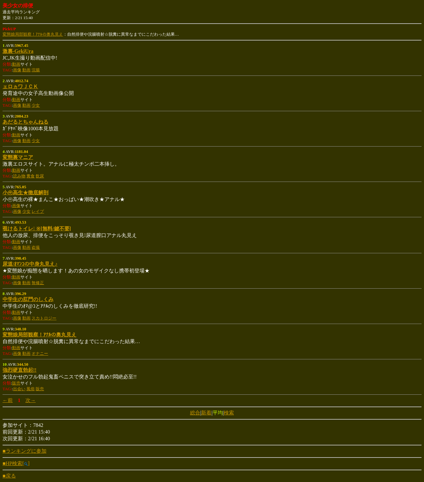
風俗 (30, 388)
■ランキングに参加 (24, 451)
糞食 (30, 176)
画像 (17, 70)
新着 (206, 412)
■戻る (9, 475)
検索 (229, 412)
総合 (195, 412)
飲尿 (40, 176)
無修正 (38, 282)
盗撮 (36, 247)
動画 (16, 64)
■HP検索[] (16, 463)
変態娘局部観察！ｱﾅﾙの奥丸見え (33, 34)
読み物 (19, 176)
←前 (8, 400)
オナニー (40, 353)
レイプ (38, 211)
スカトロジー (44, 318)
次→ (30, 400)
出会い (19, 388)
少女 (36, 105)
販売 (16, 383)
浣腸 (36, 70)
